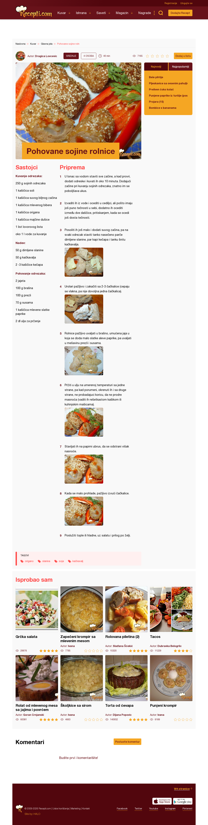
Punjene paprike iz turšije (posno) (168, 95)
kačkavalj (77, 561)
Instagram (170, 808)
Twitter (138, 808)
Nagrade (144, 13)
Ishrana (81, 13)
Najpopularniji (180, 66)
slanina (46, 561)
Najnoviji (156, 66)
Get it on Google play (182, 801)
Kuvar (61, 13)
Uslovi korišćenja (61, 808)
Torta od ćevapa (126, 688)
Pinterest (187, 808)
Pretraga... (160, 13)
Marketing (76, 808)
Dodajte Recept (180, 12)
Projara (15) (156, 101)
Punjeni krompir (171, 688)
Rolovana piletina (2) (126, 619)
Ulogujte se (186, 3)
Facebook (122, 808)
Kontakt (86, 808)
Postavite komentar (127, 741)
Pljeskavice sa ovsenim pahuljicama (168, 83)
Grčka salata (37, 619)
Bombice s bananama (162, 107)
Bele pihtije (156, 77)
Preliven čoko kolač (161, 89)
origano (29, 561)
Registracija (171, 3)
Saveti (101, 13)
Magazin (122, 13)
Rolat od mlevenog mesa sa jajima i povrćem (37, 688)
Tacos (171, 619)
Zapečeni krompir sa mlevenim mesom (81, 619)
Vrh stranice (182, 788)
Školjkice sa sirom (81, 688)
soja (61, 561)
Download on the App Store (162, 801)
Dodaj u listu (183, 55)
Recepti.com (34, 11)
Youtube (153, 808)
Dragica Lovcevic (46, 56)
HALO (37, 813)
